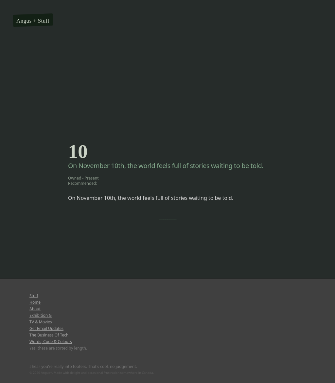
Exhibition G (40, 315)
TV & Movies (40, 322)
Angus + (26, 21)
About (35, 309)
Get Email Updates (46, 328)
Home (35, 302)
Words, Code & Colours (50, 341)
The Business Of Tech (48, 335)
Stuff (44, 21)
